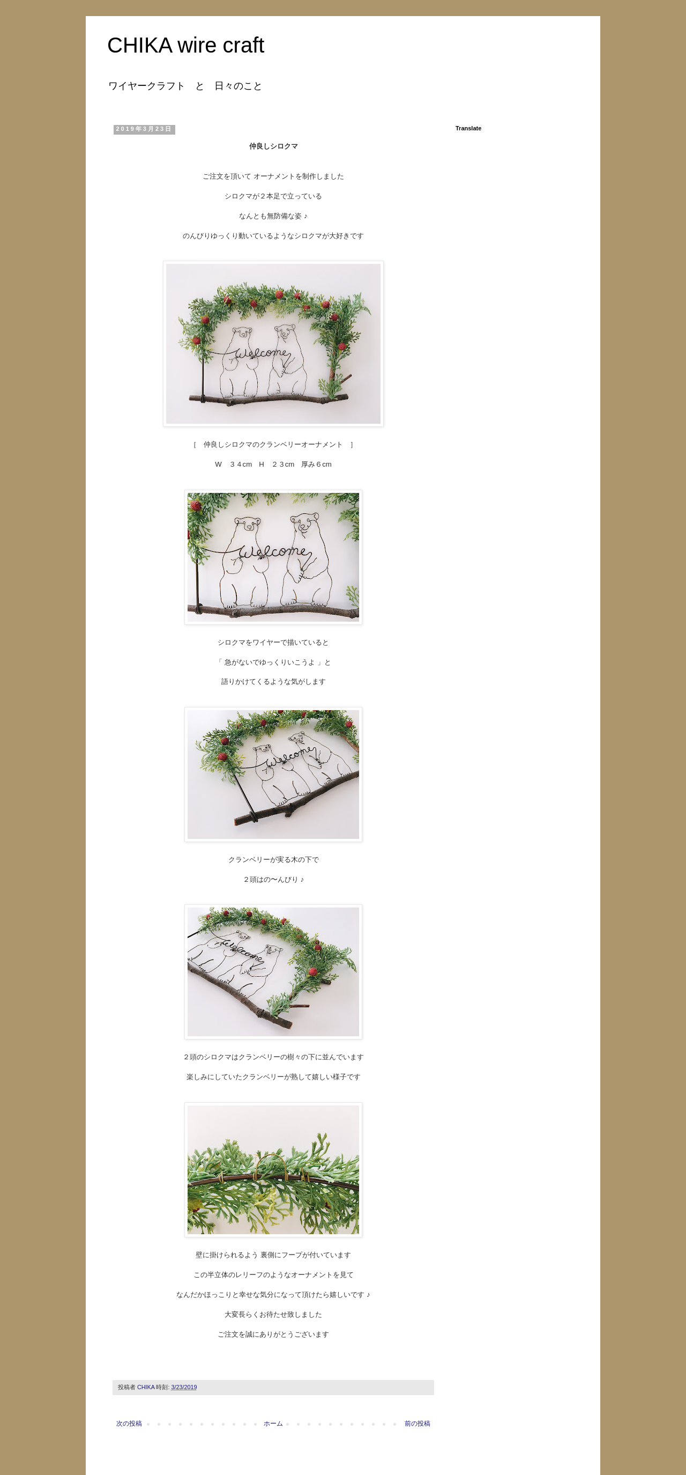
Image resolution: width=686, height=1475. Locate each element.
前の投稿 (417, 1423)
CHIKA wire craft (185, 45)
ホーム (273, 1423)
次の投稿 (129, 1423)
